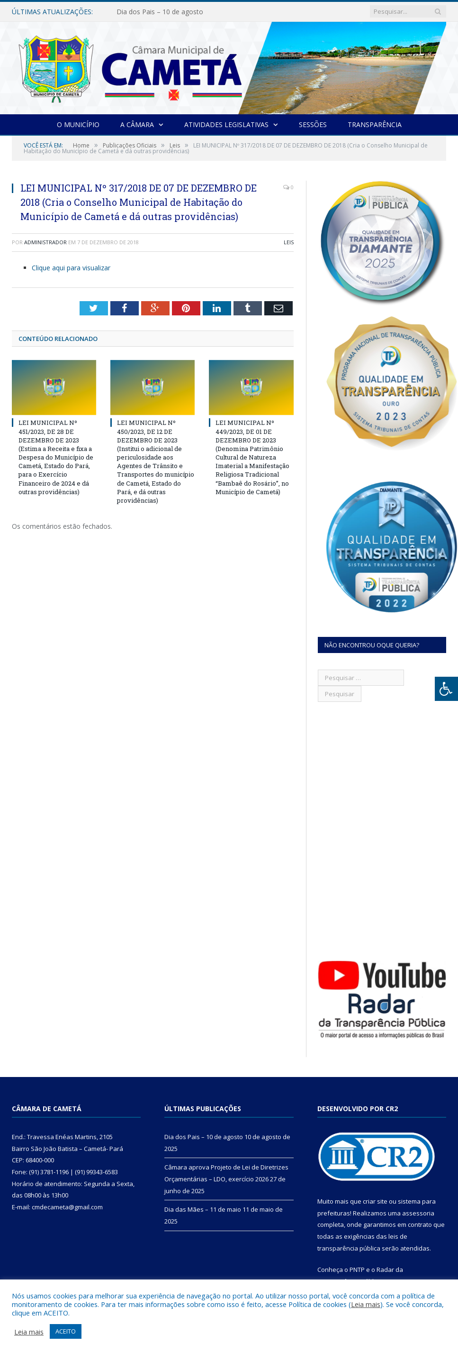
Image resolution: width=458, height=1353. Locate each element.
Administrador (45, 242)
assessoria (418, 1213)
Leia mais (365, 1304)
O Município (78, 124)
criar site (375, 1201)
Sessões (313, 124)
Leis (289, 242)
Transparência (375, 124)
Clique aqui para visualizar (71, 267)
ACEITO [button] (65, 1331)
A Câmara (137, 124)
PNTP (357, 1269)
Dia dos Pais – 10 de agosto (160, 12)
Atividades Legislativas (226, 124)
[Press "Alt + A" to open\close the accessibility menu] (446, 689)
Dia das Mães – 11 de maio (202, 1209)
